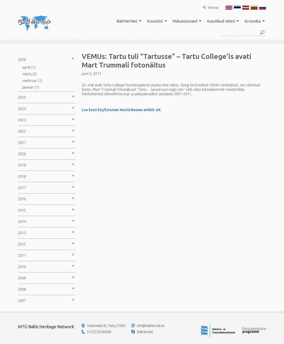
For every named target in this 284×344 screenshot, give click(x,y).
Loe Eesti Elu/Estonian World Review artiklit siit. (122, 110)
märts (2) (29, 74)
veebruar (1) (32, 81)
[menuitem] (128, 21)
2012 (22, 244)
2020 (22, 154)
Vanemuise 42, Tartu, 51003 (103, 326)
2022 (22, 131)
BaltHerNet (126, 21)
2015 (22, 210)
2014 (22, 222)
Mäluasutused (185, 21)
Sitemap (211, 7)
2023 (22, 120)
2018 (22, 176)
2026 (22, 60)
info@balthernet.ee (147, 326)
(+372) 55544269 (96, 332)
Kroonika (253, 21)
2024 (22, 109)
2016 (22, 199)
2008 (22, 289)
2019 (22, 165)
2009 (22, 278)
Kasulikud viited (221, 21)
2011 (22, 255)
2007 (22, 301)
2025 (22, 97)
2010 (22, 267)
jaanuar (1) (30, 87)
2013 (22, 233)
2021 (22, 143)
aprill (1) (29, 67)
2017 (22, 188)
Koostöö (155, 21)
